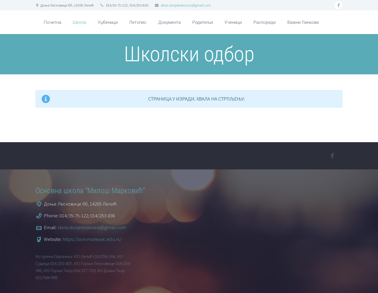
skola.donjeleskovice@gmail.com (186, 5)
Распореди (264, 22)
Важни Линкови (303, 22)
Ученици (233, 22)
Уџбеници (108, 22)
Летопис (137, 22)
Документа (169, 22)
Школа (79, 22)
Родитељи (202, 22)
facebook (339, 5)
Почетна (52, 22)
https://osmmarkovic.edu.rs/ (92, 239)
